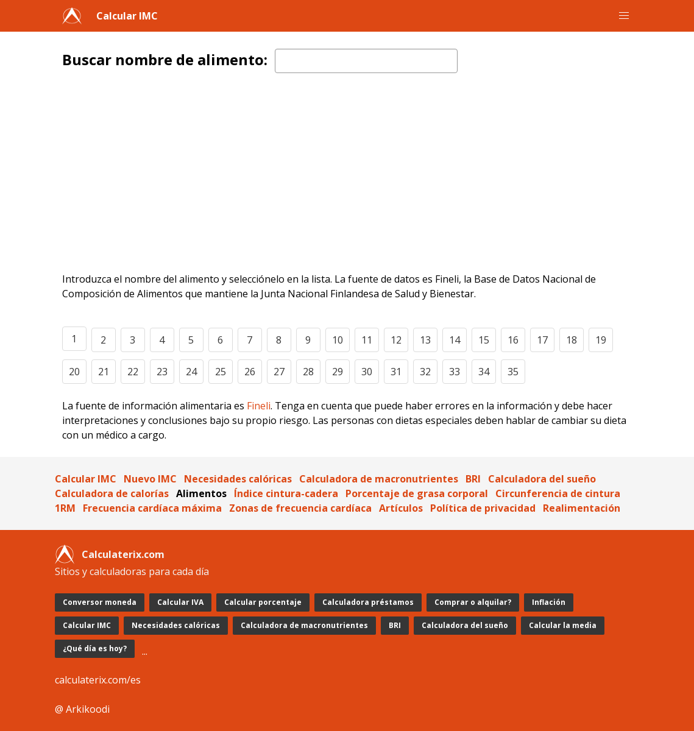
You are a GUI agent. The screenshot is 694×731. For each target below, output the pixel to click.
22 (132, 371)
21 (103, 371)
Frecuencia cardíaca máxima (152, 508)
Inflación (548, 602)
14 (454, 340)
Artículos (401, 508)
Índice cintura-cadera (286, 493)
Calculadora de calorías (112, 493)
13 (425, 340)
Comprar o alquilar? (472, 602)
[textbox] (366, 61)
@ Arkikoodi (82, 709)
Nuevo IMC (150, 479)
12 (396, 340)
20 (74, 371)
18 (571, 340)
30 (366, 371)
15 (483, 340)
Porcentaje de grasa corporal (416, 493)
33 (454, 371)
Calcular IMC (127, 16)
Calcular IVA (180, 602)
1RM (65, 508)
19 (600, 340)
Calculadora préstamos (368, 602)
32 (425, 371)
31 (396, 371)
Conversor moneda (99, 602)
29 (337, 371)
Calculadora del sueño (542, 479)
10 (337, 340)
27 (279, 371)
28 (308, 371)
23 (162, 371)
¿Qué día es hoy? (95, 648)
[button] (624, 16)
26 (249, 371)
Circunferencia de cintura (557, 493)
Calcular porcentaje (263, 602)
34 (483, 371)
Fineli (259, 405)
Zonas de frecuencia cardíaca (300, 508)
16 (513, 340)
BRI (473, 479)
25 (220, 371)
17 (542, 340)
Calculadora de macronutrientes (378, 479)
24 (191, 371)
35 (513, 371)
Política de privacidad (483, 508)
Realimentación (581, 508)
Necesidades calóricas (238, 479)
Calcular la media (563, 625)
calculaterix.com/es (98, 680)
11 (366, 340)
